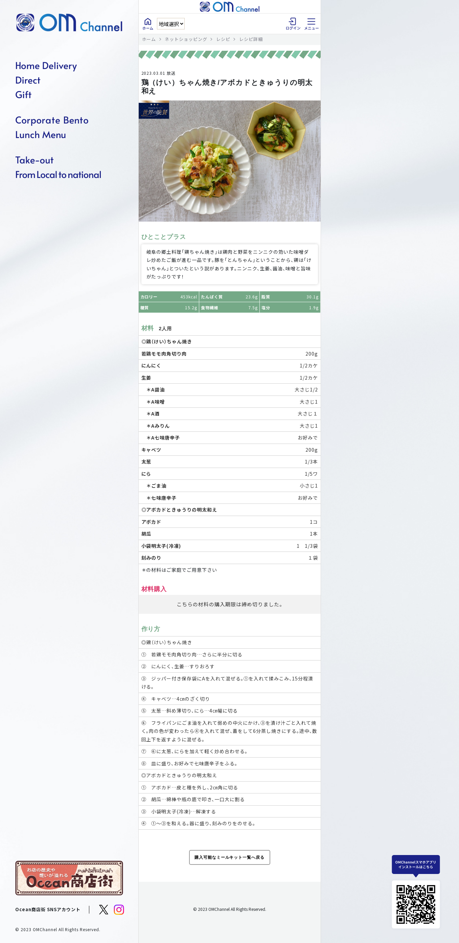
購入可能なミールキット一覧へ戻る (229, 857)
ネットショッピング (186, 39)
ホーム (149, 39)
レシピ (223, 39)
